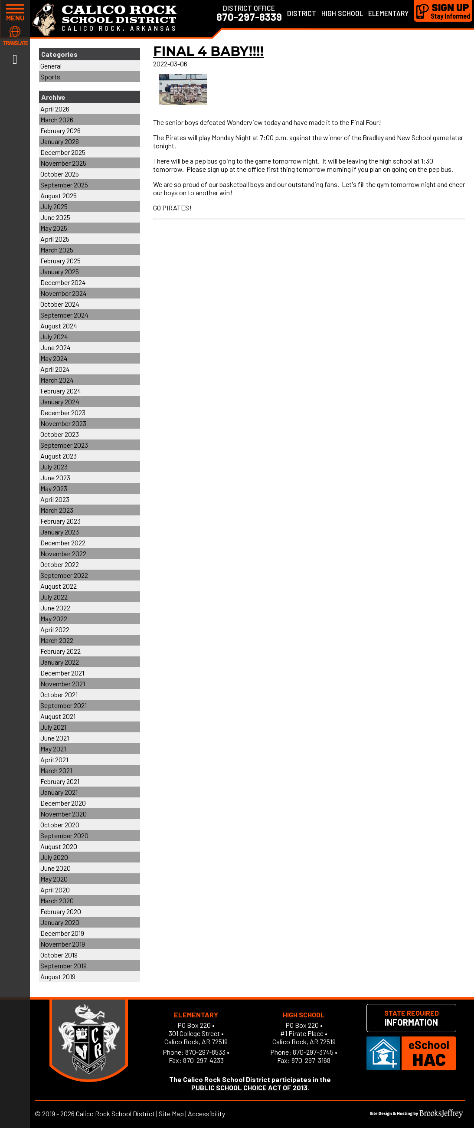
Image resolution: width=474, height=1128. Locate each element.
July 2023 (54, 466)
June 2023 (55, 477)
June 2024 (55, 347)
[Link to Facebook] (15, 58)
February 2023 (60, 521)
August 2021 (57, 716)
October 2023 (59, 434)
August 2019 (57, 976)
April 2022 (54, 629)
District (301, 13)
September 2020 (64, 835)
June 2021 (54, 738)
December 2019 (62, 933)
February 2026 (60, 130)
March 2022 (56, 640)
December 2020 (63, 803)
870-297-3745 (313, 1052)
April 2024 (55, 369)
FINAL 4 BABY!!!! (208, 51)
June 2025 (55, 217)
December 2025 (62, 152)
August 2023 (58, 456)
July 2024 (54, 336)
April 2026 (54, 109)
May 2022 (53, 618)
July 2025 (54, 206)
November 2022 (63, 553)
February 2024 (60, 391)
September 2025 (64, 184)
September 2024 (64, 315)
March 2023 (56, 510)
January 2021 (59, 792)
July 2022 (54, 597)
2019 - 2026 (58, 1113)
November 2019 (62, 944)
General (51, 66)
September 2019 (63, 965)
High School (342, 13)
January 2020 (59, 922)
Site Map (171, 1113)
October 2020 (59, 824)
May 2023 (53, 488)
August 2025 (58, 195)
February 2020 (60, 911)
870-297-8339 (249, 17)
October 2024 (59, 304)
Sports (50, 76)
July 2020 (54, 857)
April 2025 (54, 239)
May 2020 (54, 879)
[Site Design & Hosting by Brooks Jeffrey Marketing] (416, 1115)
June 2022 (55, 607)
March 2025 (56, 250)
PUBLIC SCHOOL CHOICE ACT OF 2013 (249, 1087)
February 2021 (59, 781)
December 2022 (62, 542)
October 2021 (59, 694)
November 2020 (63, 814)
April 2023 (54, 499)
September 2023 (64, 445)
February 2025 (60, 260)
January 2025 (59, 271)
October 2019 (59, 955)
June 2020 (55, 868)
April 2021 (54, 759)
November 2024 (63, 293)
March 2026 (56, 119)
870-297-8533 (205, 1052)
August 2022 (58, 586)
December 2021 (62, 673)
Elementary (388, 13)
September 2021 (63, 705)
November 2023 (63, 423)
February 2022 (60, 651)
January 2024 (59, 401)
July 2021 (53, 727)
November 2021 (62, 683)
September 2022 (64, 575)
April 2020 (55, 889)
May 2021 (53, 748)
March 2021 (56, 770)
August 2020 (58, 846)
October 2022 (59, 564)
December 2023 (62, 412)
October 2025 (59, 174)
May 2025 (53, 228)
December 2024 (63, 282)
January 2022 (59, 662)
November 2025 (63, 163)
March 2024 (57, 380)
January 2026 (59, 141)
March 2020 (57, 900)
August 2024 (58, 325)
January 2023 (59, 532)
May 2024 (54, 358)
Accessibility (206, 1113)
